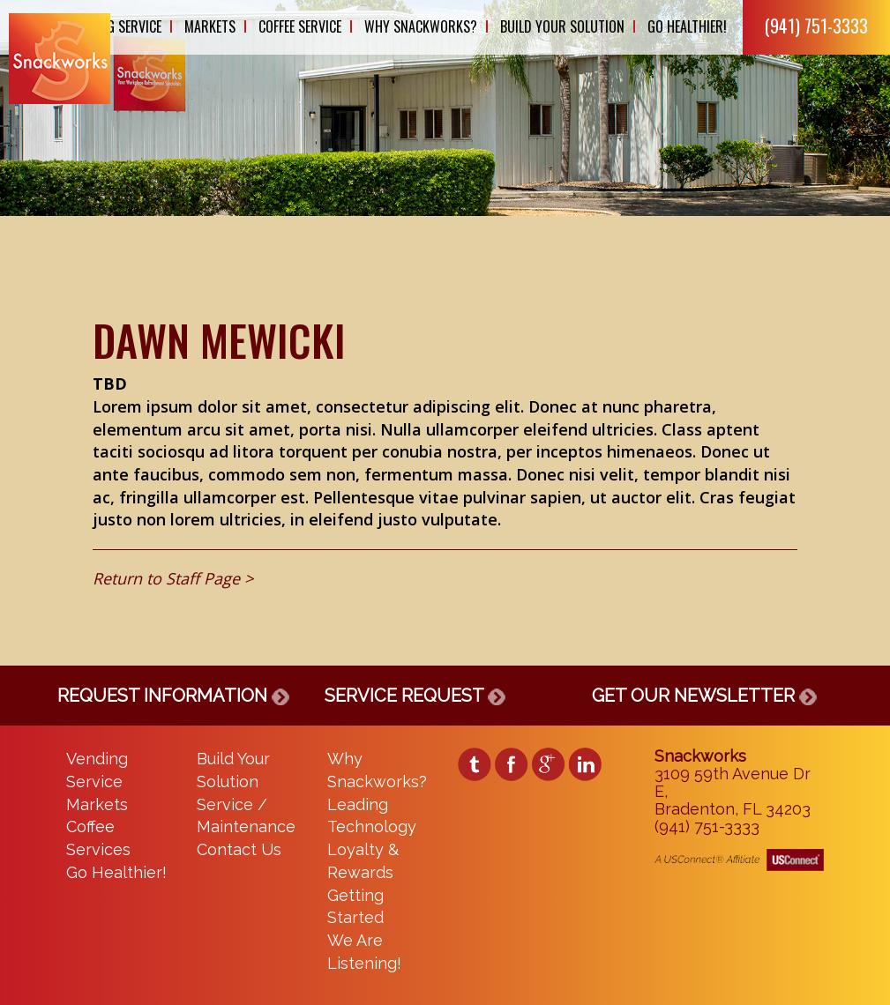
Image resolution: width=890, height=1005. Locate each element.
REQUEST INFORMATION (173, 695)
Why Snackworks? (420, 26)
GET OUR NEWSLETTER (704, 695)
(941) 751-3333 (816, 25)
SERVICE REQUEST (415, 695)
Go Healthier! (687, 26)
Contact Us (239, 849)
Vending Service (114, 26)
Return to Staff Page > (173, 578)
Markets (210, 26)
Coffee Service (299, 26)
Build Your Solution (562, 26)
